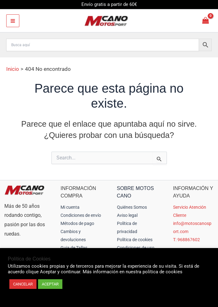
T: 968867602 (186, 239)
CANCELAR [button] (23, 284)
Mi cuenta (70, 207)
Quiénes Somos (132, 207)
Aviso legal (127, 215)
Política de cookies (135, 239)
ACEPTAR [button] (50, 284)
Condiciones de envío (81, 215)
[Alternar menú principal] (12, 20)
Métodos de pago (77, 223)
